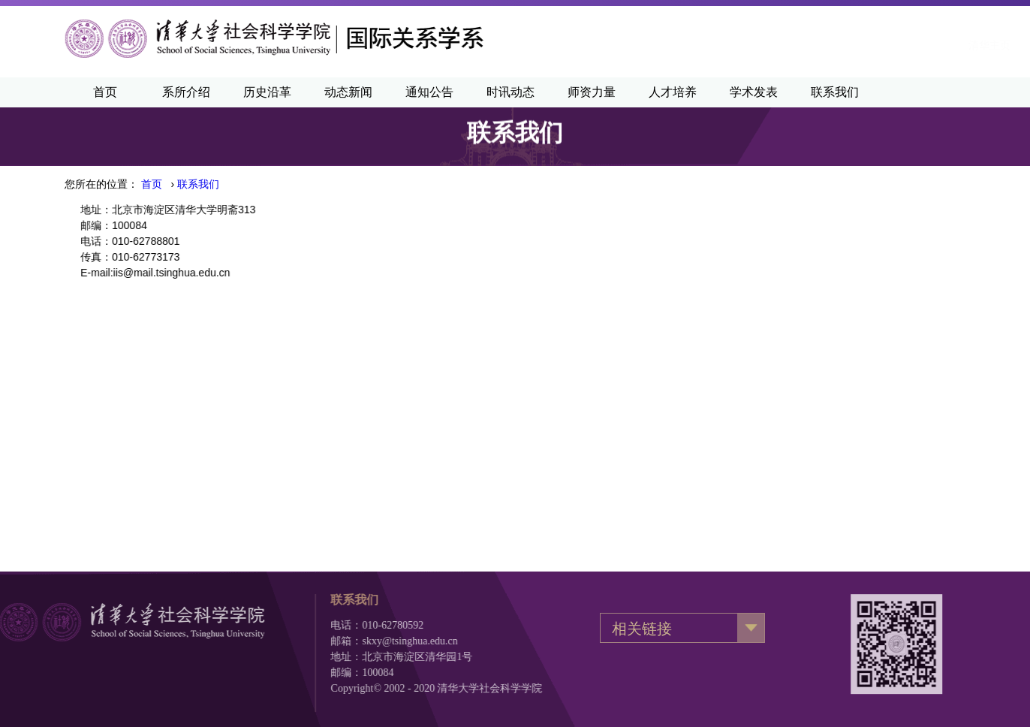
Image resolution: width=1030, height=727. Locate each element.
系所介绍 (186, 92)
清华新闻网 (767, 45)
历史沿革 (267, 92)
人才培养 (673, 92)
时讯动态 (510, 92)
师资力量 (592, 92)
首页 (105, 92)
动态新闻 (348, 92)
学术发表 (754, 92)
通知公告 (429, 92)
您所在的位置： (101, 184)
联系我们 (835, 92)
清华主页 (696, 45)
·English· (838, 45)
